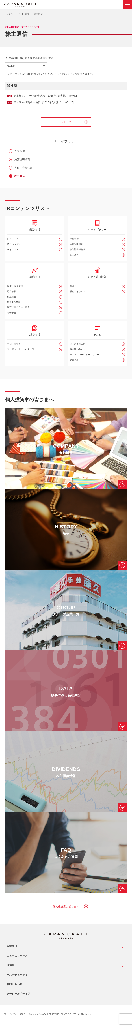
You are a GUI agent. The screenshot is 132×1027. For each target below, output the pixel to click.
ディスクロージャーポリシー (84, 354)
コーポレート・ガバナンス (20, 349)
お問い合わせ (14, 984)
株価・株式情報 (15, 286)
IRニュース (12, 239)
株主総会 (11, 296)
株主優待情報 (14, 302)
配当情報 (11, 291)
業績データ (75, 286)
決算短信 (19, 151)
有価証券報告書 (23, 167)
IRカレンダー (14, 244)
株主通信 (19, 176)
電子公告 (11, 312)
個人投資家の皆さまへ (66, 906)
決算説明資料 (22, 159)
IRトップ (66, 122)
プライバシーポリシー (16, 1014)
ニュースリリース (17, 955)
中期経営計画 (14, 344)
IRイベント (12, 249)
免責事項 (74, 360)
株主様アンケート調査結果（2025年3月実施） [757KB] (46, 95)
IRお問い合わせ (78, 349)
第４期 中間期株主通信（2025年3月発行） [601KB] (44, 102)
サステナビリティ (17, 974)
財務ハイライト (78, 291)
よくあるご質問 (78, 344)
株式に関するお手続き (18, 307)
